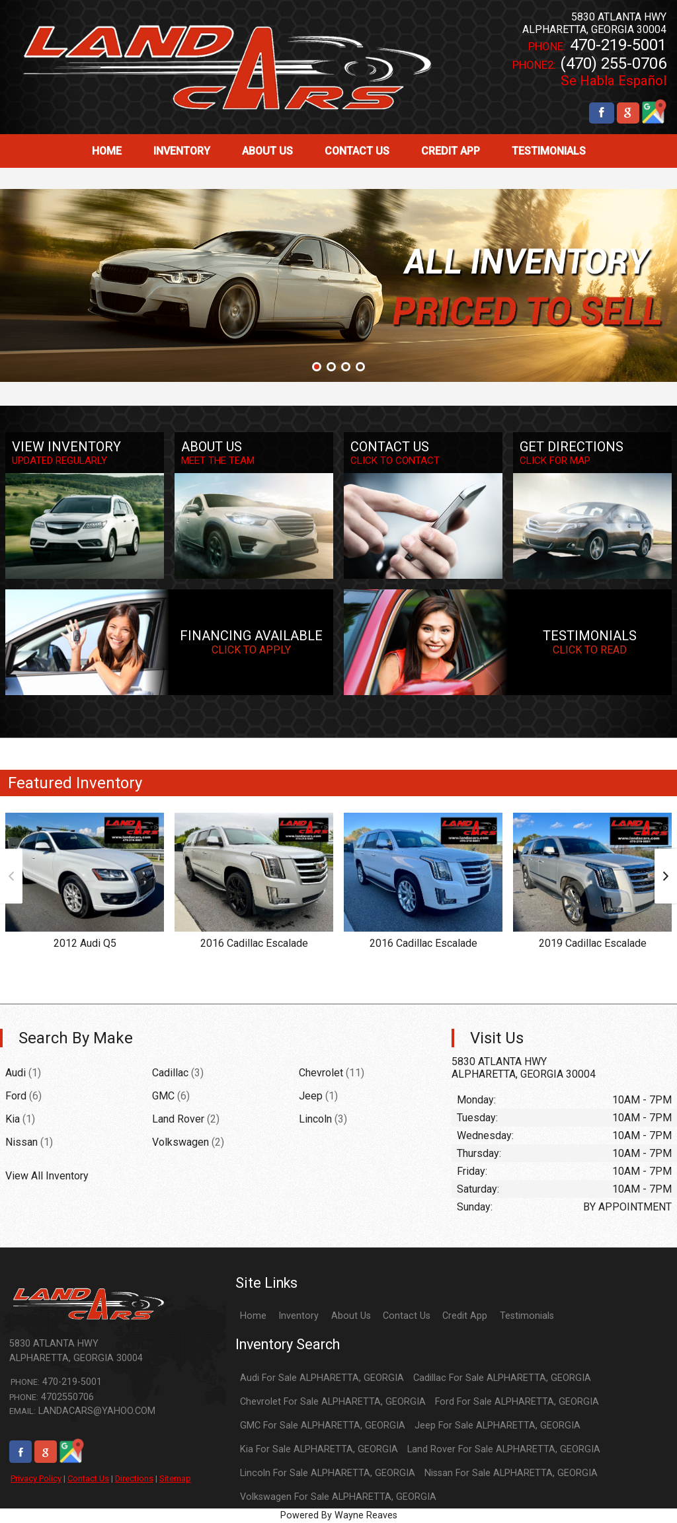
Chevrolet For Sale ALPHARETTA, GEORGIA (333, 1401)
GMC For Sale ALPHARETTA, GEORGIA (322, 1425)
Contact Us (88, 1478)
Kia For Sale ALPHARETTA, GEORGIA (319, 1449)
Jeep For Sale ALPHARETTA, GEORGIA (497, 1425)
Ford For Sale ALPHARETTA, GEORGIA (517, 1401)
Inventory (298, 1315)
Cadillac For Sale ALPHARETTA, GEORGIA (502, 1378)
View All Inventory (47, 1176)
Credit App (464, 1315)
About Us (351, 1315)
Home (253, 1315)
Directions (134, 1478)
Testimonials (527, 1315)
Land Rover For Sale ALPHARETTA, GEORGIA (503, 1449)
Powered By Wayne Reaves (338, 1515)
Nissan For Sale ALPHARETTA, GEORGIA (511, 1473)
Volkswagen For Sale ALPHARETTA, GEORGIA (338, 1497)
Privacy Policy (36, 1478)
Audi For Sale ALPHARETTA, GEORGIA (322, 1378)
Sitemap (175, 1478)
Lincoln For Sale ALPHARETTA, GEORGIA (327, 1473)
